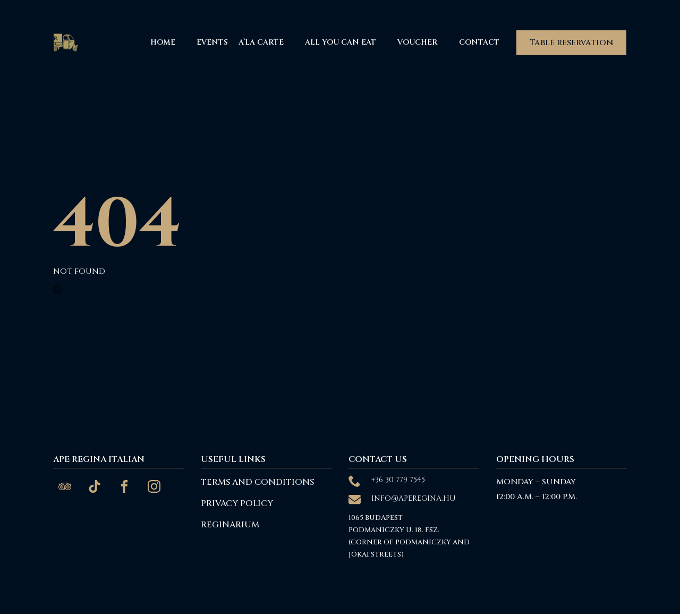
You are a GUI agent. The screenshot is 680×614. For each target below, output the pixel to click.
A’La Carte (261, 42)
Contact (479, 42)
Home (162, 42)
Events (212, 42)
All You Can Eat (340, 42)
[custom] (64, 486)
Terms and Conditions (257, 482)
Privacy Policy (237, 503)
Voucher (417, 42)
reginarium (230, 525)
